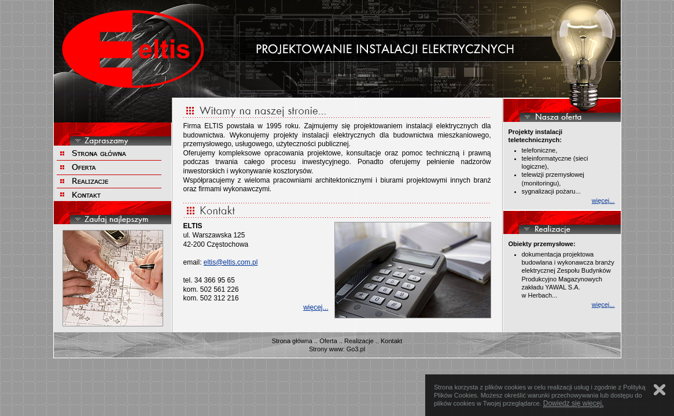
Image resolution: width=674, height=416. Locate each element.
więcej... (315, 307)
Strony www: (327, 349)
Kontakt (391, 340)
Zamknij (659, 389)
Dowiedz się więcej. (573, 403)
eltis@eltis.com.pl (231, 262)
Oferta (328, 340)
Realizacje (359, 340)
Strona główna (292, 340)
